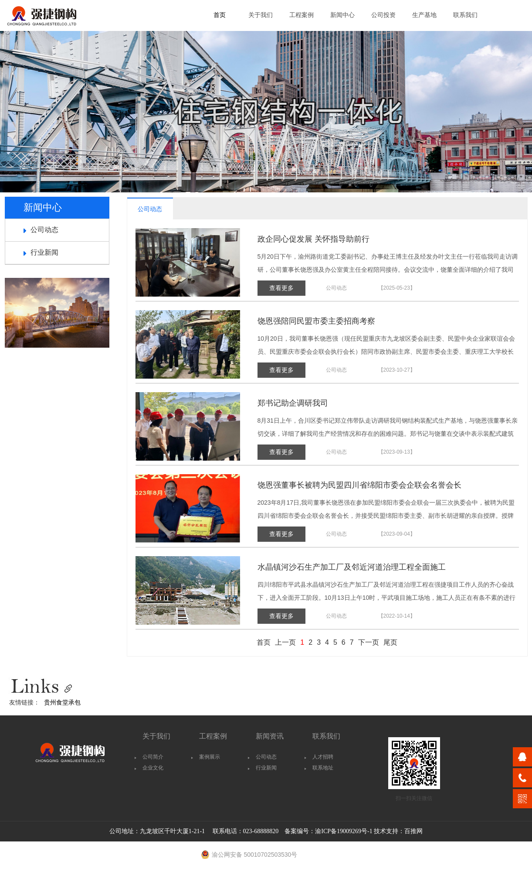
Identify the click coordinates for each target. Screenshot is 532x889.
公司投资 (383, 15)
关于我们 (260, 15)
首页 (219, 15)
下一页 (368, 642)
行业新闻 (44, 252)
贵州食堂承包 (62, 702)
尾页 (390, 642)
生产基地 (424, 15)
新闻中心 (342, 15)
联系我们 (465, 15)
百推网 (413, 831)
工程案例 (301, 15)
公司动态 (44, 229)
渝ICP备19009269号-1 (343, 831)
